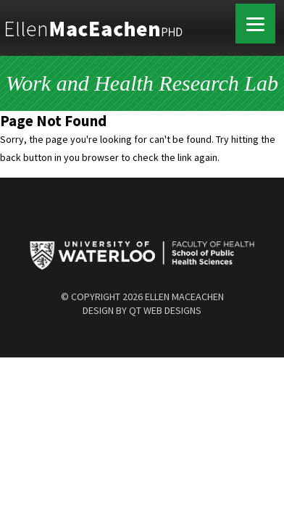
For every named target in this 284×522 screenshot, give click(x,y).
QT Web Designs (165, 310)
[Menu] (255, 24)
